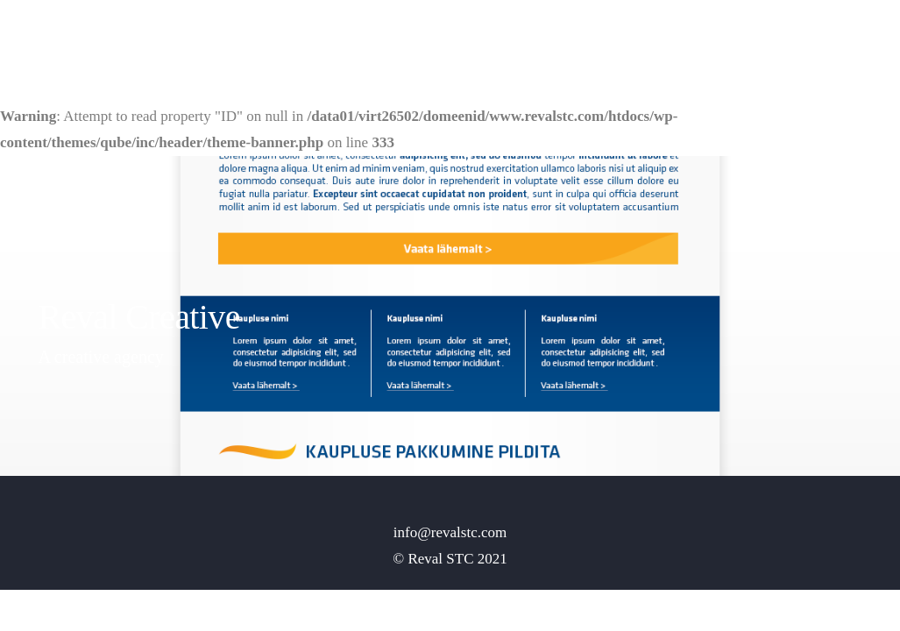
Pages (736, 39)
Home (680, 39)
